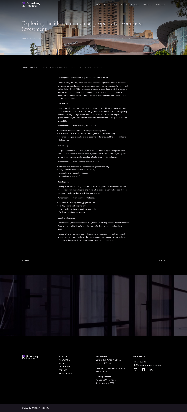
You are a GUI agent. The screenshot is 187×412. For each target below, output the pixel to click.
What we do (64, 360)
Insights (147, 5)
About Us (100, 5)
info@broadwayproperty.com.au (146, 365)
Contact (160, 5)
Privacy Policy (65, 373)
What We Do (116, 5)
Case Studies (132, 5)
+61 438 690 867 (139, 361)
